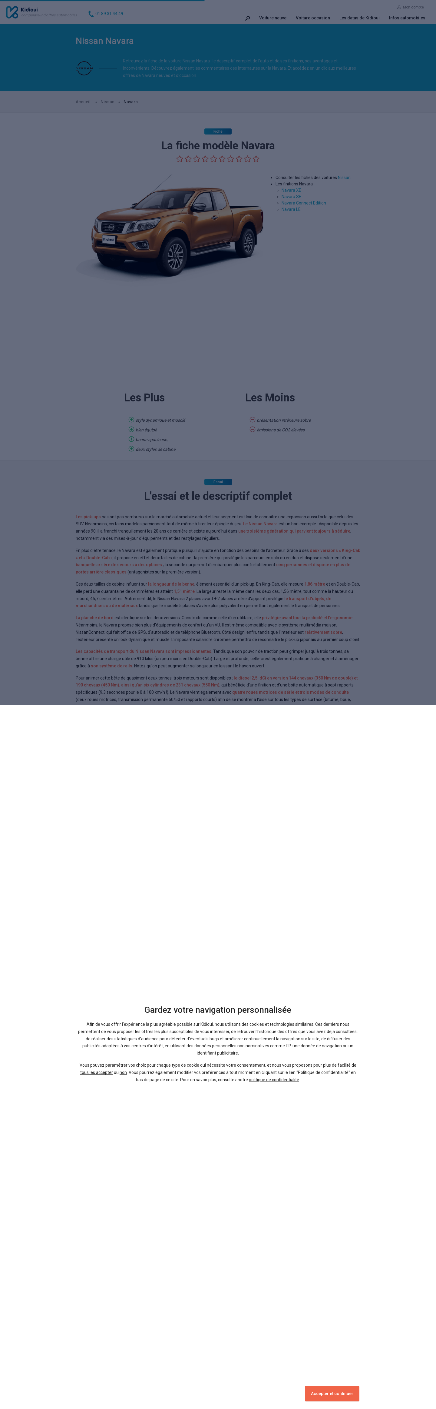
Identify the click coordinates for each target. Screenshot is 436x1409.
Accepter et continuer (332, 1393)
